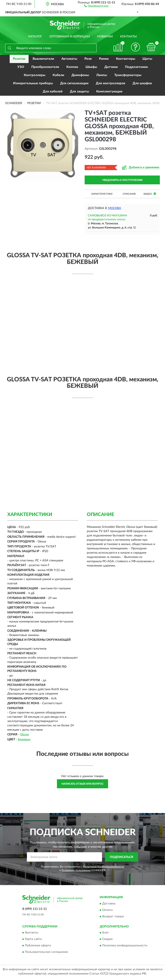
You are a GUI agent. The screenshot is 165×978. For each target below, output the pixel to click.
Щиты (147, 58)
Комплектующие (109, 91)
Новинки (105, 36)
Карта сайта (33, 939)
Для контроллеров (110, 83)
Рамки (104, 58)
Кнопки (72, 67)
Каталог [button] (35, 36)
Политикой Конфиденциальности (103, 866)
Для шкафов (142, 83)
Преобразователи (45, 67)
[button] (96, 5)
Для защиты (79, 91)
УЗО (20, 67)
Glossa (24, 734)
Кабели (58, 75)
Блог (105, 932)
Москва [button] (114, 208)
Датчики (111, 67)
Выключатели (43, 58)
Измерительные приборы (33, 83)
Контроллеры (34, 75)
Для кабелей (53, 91)
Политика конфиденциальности (124, 945)
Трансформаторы (127, 75)
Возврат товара (113, 916)
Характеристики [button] (101, 194)
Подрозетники (136, 67)
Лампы (101, 75)
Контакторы (125, 58)
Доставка (108, 903)
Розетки (19, 58)
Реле (88, 58)
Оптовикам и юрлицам (69, 36)
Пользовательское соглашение (46, 952)
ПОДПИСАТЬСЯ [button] (121, 857)
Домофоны (80, 75)
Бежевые (24, 739)
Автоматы (69, 58)
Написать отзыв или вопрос (82, 783)
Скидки (107, 939)
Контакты (128, 36)
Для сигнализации (74, 83)
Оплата (107, 910)
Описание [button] (129, 194)
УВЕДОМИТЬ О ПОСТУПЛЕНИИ (122, 180)
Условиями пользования (76, 870)
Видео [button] (150, 193)
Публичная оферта (38, 945)
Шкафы (91, 67)
